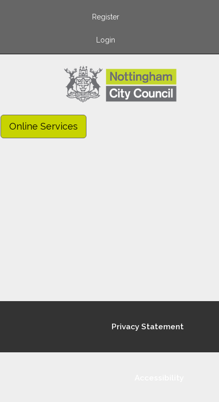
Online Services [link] (43, 126)
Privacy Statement (148, 326)
